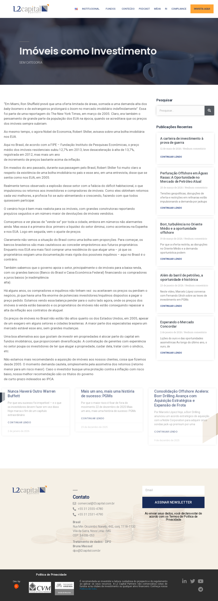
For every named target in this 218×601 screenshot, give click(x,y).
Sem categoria (30, 62)
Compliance (178, 8)
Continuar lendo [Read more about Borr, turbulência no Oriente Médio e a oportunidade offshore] (171, 259)
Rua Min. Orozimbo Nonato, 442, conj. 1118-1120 (104, 526)
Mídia (157, 8)
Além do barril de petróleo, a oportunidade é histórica (181, 277)
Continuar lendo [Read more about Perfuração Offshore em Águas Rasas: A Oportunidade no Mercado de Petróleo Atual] (171, 208)
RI (166, 8)
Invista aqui (202, 8)
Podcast (144, 8)
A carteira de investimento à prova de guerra (181, 140)
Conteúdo (128, 8)
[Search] (209, 110)
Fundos (111, 9)
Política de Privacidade (51, 574)
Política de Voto (88, 589)
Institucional (91, 9)
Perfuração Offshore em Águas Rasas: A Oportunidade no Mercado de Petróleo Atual (184, 177)
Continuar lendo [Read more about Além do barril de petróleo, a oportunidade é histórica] (171, 306)
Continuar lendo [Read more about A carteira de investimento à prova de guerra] (171, 157)
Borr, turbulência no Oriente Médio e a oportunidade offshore (181, 228)
